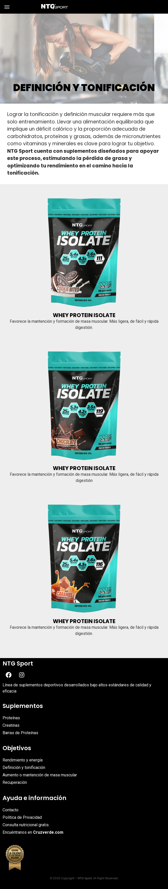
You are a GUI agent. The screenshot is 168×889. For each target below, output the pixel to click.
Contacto (10, 809)
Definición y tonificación (24, 767)
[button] (7, 7)
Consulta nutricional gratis (26, 824)
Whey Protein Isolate (84, 315)
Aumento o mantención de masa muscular (40, 775)
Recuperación (15, 782)
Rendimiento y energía (23, 760)
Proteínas (11, 717)
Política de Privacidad (22, 817)
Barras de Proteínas (20, 732)
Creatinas (11, 725)
